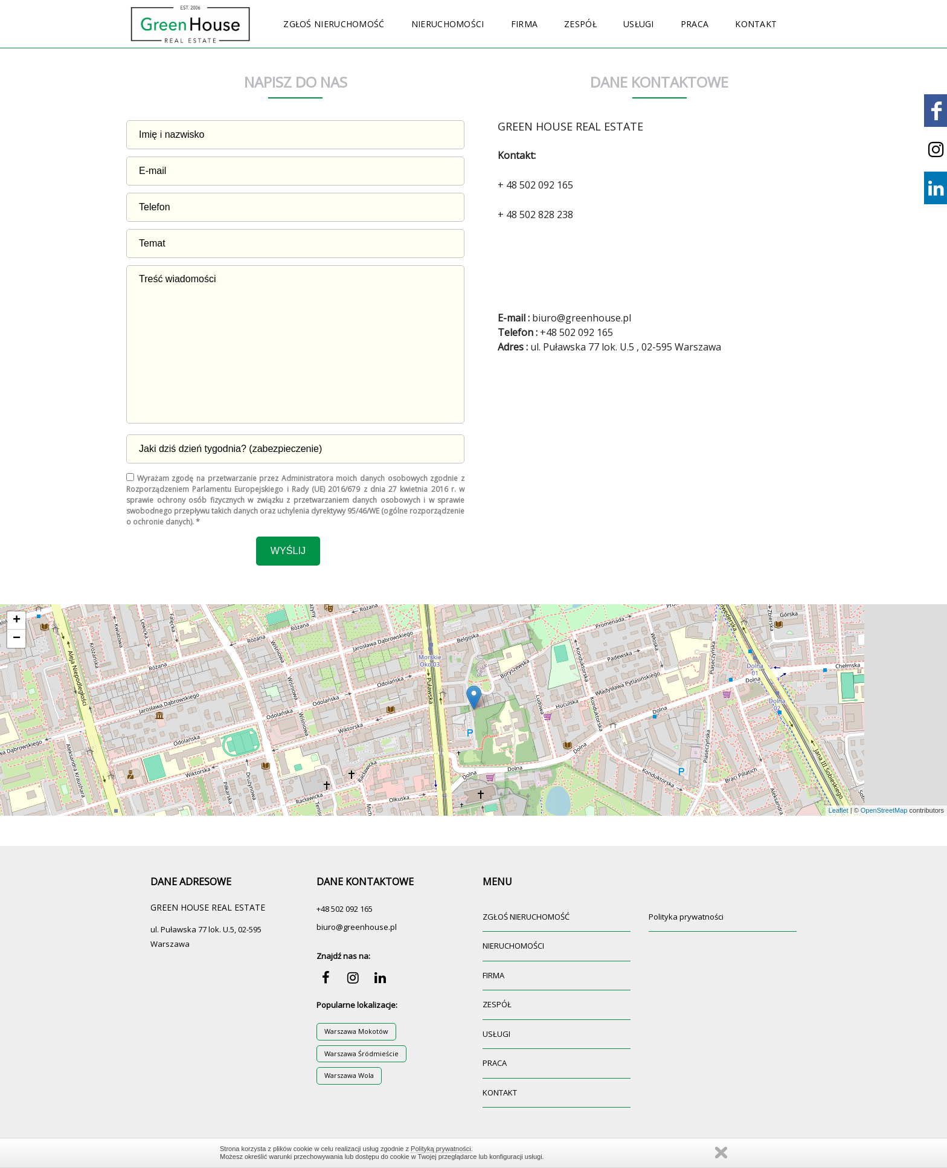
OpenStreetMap (884, 810)
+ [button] (17, 620)
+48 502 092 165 (344, 908)
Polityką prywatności (441, 1148)
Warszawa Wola (349, 1075)
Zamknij (721, 1152)
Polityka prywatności (686, 916)
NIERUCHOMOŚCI (447, 24)
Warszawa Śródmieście (361, 1053)
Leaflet (839, 810)
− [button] (17, 639)
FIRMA (524, 24)
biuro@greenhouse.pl (356, 926)
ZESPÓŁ (580, 24)
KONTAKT (756, 24)
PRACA (695, 24)
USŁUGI (638, 24)
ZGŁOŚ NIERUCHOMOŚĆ (333, 24)
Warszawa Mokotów (356, 1031)
